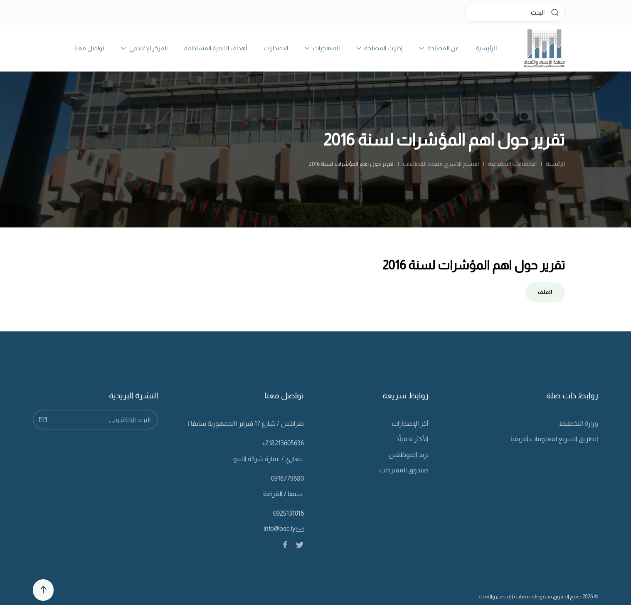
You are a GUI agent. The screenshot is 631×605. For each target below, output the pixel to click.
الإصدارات (276, 48)
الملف (545, 292)
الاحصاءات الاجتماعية (512, 164)
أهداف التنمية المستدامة (215, 48)
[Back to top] (43, 590)
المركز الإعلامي (144, 48)
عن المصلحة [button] (439, 48)
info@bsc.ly (284, 528)
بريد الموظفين (409, 454)
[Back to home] (544, 48)
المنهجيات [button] (322, 48)
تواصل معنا (89, 48)
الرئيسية (486, 48)
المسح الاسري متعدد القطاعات (441, 164)
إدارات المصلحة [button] (379, 48)
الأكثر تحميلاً (413, 438)
